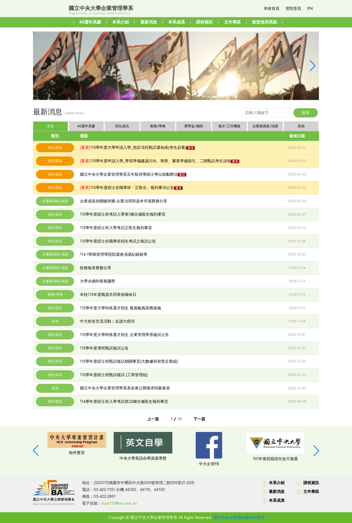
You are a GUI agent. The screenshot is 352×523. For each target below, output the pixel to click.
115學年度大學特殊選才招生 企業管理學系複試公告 (124, 334)
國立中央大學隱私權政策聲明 (238, 517)
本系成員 (273, 500)
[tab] (86, 126)
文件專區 (307, 492)
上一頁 (153, 419)
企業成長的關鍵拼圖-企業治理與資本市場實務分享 (123, 201)
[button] (39, 65)
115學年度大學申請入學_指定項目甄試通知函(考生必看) (138, 147)
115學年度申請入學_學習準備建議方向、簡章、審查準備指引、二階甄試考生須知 (160, 161)
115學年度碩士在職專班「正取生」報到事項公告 (132, 187)
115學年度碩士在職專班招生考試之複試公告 (118, 241)
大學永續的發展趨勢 (97, 281)
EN (310, 8)
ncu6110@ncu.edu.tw (119, 503)
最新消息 (273, 492)
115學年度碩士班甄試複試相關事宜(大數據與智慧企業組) (129, 361)
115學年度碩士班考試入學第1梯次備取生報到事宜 (122, 214)
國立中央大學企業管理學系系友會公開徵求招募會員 (125, 388)
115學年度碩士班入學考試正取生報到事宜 (116, 228)
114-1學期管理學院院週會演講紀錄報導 (113, 254)
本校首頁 (271, 8)
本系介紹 (273, 483)
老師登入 (96, 517)
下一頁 (199, 419)
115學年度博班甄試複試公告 (104, 348)
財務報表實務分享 (95, 268)
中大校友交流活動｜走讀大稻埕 (107, 321)
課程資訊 (307, 483)
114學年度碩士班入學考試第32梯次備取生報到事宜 (124, 401)
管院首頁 (293, 8)
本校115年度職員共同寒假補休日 (108, 294)
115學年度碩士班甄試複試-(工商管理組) (114, 375)
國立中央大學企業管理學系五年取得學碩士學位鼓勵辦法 (129, 174)
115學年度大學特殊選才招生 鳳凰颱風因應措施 (120, 308)
